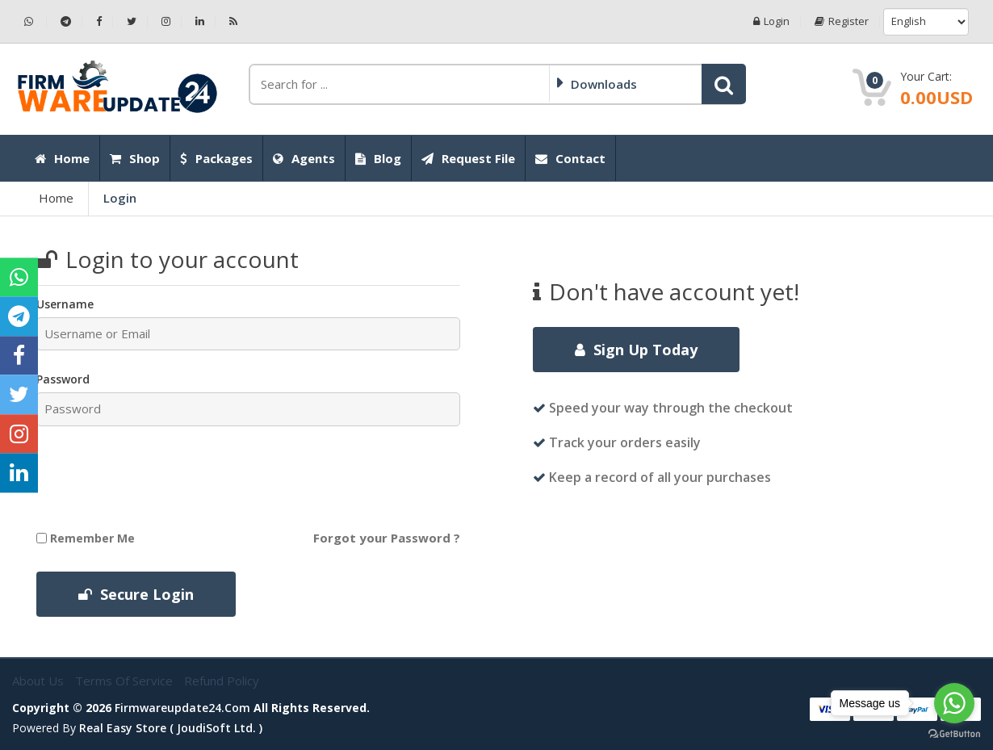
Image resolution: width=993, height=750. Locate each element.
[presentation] (171, 477)
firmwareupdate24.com (182, 707)
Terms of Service (125, 680)
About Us (39, 680)
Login (771, 21)
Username (65, 304)
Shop (135, 158)
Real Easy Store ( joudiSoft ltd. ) (170, 727)
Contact (570, 158)
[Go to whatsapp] (954, 703)
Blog (378, 158)
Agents (304, 158)
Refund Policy (221, 680)
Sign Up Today (636, 349)
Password (63, 379)
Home (62, 158)
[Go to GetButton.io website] (954, 734)
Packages (216, 158)
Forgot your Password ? (386, 538)
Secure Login (136, 594)
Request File (468, 158)
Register (842, 21)
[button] (724, 84)
